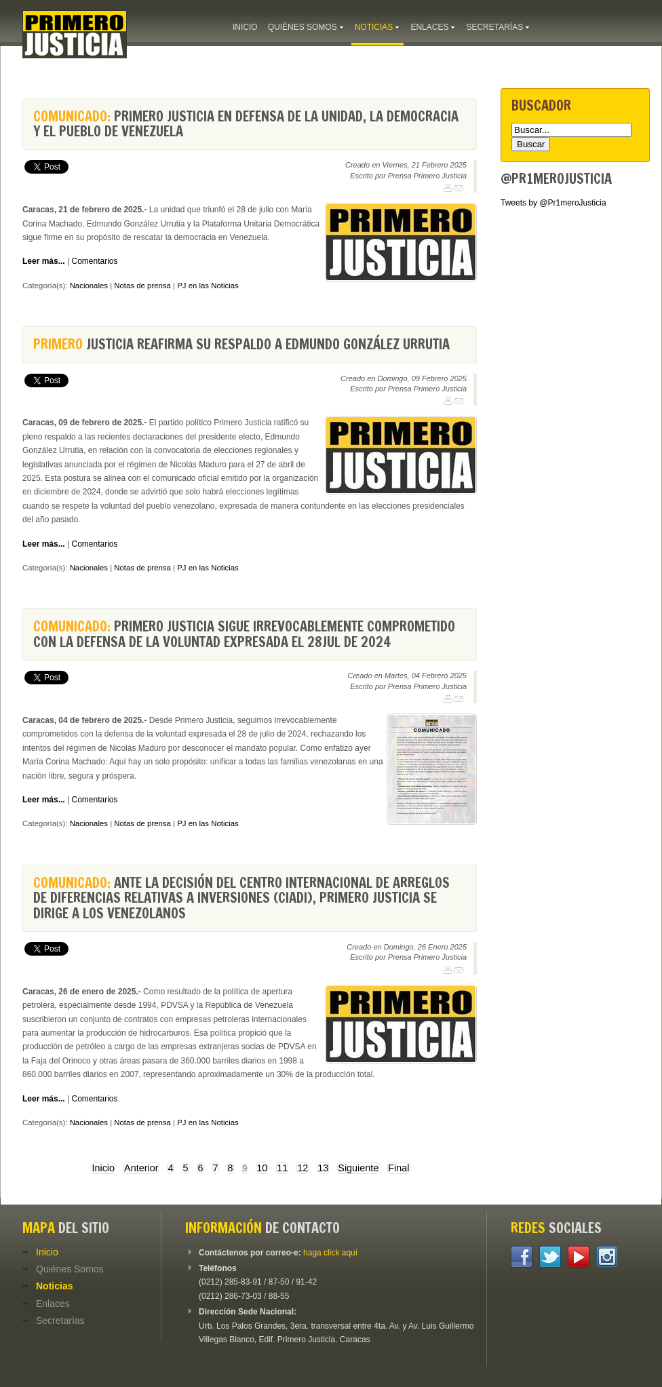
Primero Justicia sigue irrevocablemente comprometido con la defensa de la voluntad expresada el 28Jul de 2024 (244, 634)
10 (261, 1168)
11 (282, 1168)
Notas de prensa (142, 285)
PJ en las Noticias (208, 285)
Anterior (141, 1168)
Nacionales (89, 285)
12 (302, 1168)
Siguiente (358, 1168)
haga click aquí (330, 1252)
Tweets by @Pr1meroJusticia (553, 203)
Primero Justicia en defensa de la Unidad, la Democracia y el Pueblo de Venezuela (246, 123)
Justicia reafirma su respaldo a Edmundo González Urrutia (241, 344)
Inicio (103, 1168)
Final (398, 1168)
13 (322, 1168)
